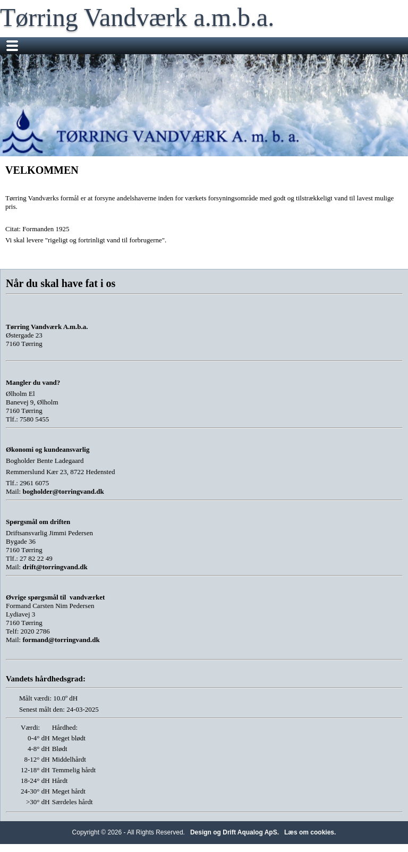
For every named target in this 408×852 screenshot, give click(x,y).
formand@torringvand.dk (60, 640)
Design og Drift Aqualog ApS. (234, 832)
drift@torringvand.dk (54, 567)
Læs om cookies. (310, 832)
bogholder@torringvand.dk (63, 491)
